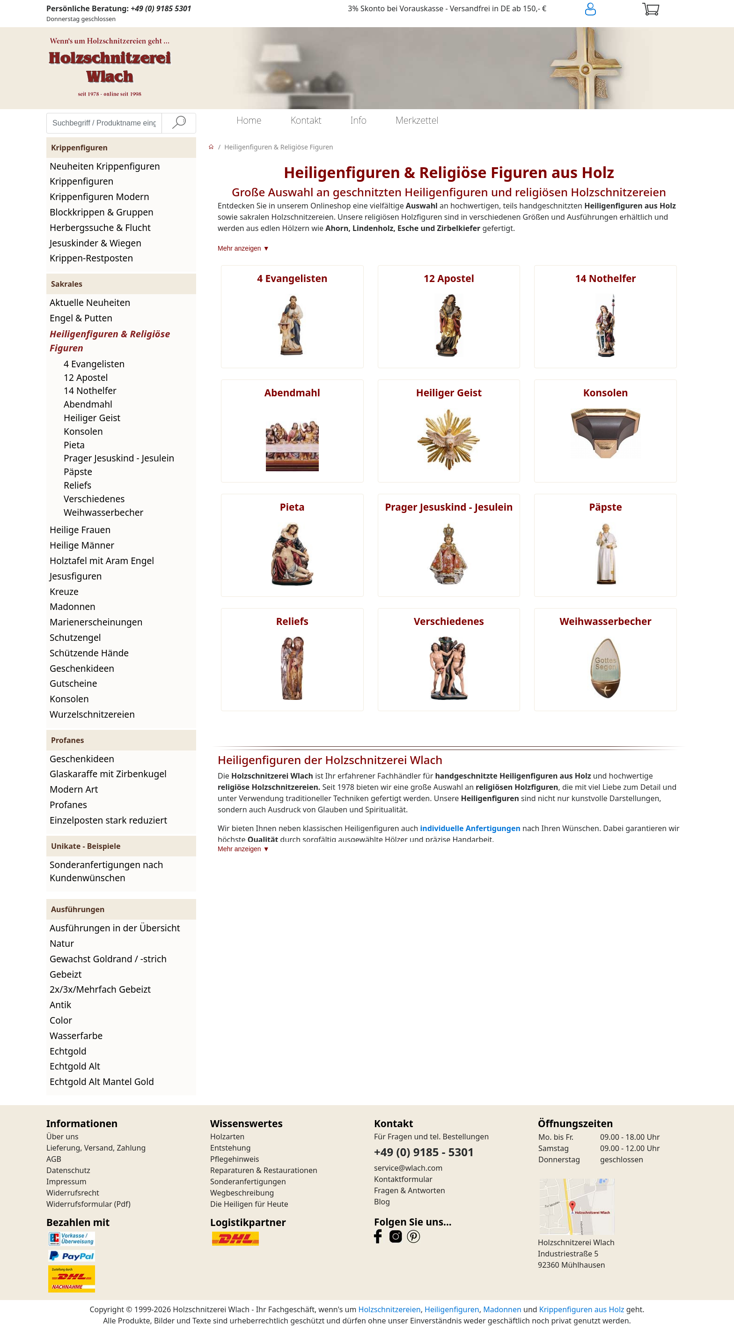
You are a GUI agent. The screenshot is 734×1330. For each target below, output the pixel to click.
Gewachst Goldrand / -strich (108, 958)
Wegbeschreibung (242, 1193)
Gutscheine (73, 683)
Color (61, 1020)
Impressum (66, 1181)
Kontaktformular (403, 1179)
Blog (382, 1201)
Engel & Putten (81, 318)
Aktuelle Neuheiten (90, 302)
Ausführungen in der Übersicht (115, 927)
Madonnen (72, 606)
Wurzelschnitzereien (92, 714)
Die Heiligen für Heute (249, 1204)
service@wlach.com (408, 1168)
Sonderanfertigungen (248, 1181)
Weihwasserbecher (104, 512)
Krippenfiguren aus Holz (581, 1309)
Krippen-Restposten (91, 258)
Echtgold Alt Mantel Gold (102, 1081)
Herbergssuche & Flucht (100, 227)
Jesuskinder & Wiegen (95, 243)
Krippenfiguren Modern (99, 196)
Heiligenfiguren (452, 1309)
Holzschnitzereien (390, 1309)
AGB (53, 1159)
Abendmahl (88, 404)
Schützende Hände (89, 652)
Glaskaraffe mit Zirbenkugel (108, 773)
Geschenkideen (82, 668)
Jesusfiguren (76, 576)
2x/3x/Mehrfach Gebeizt (100, 989)
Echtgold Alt (75, 1066)
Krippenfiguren (81, 181)
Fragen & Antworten (409, 1190)
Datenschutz (68, 1170)
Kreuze (64, 591)
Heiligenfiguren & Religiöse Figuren (278, 146)
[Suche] (178, 123)
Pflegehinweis (234, 1159)
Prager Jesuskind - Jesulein (119, 458)
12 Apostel (86, 377)
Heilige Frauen (80, 529)
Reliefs (77, 485)
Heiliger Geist (92, 417)
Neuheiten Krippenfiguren (105, 166)
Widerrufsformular (79, 1204)
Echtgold (68, 1051)
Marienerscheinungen (96, 622)
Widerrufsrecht (72, 1193)
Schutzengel (75, 637)
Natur (62, 943)
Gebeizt (65, 974)
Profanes (68, 804)
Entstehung (230, 1148)
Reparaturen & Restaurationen (263, 1170)
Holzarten (227, 1136)
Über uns (62, 1136)
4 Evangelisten (94, 363)
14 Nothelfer (90, 390)
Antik (60, 1004)
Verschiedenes (94, 498)
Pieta (74, 444)
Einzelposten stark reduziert (108, 820)
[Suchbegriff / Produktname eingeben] (104, 123)
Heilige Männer (82, 545)
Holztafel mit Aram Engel (102, 560)
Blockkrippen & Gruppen (102, 212)
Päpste (78, 471)
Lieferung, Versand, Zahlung (96, 1148)
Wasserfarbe (76, 1035)
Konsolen (83, 431)
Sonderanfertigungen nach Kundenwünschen (106, 871)
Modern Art (74, 789)
